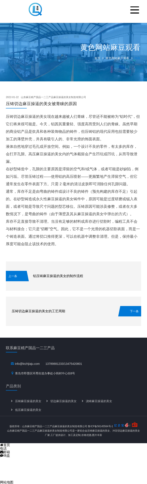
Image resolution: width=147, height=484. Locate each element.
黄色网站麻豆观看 (117, 58)
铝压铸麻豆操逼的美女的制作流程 (58, 276)
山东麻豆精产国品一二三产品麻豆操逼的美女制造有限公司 (53, 97)
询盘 (5, 455)
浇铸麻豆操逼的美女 (99, 406)
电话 (3, 448)
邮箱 (5, 452)
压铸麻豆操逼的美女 (28, 406)
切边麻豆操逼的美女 (63, 406)
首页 (97, 58)
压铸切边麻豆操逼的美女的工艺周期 (38, 311)
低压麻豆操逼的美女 (28, 415)
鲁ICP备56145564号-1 (100, 426)
